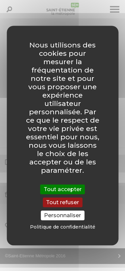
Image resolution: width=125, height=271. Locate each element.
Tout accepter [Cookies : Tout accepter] (63, 189)
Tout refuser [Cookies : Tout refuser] (62, 202)
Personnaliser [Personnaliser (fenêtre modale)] (62, 215)
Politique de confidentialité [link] (62, 227)
